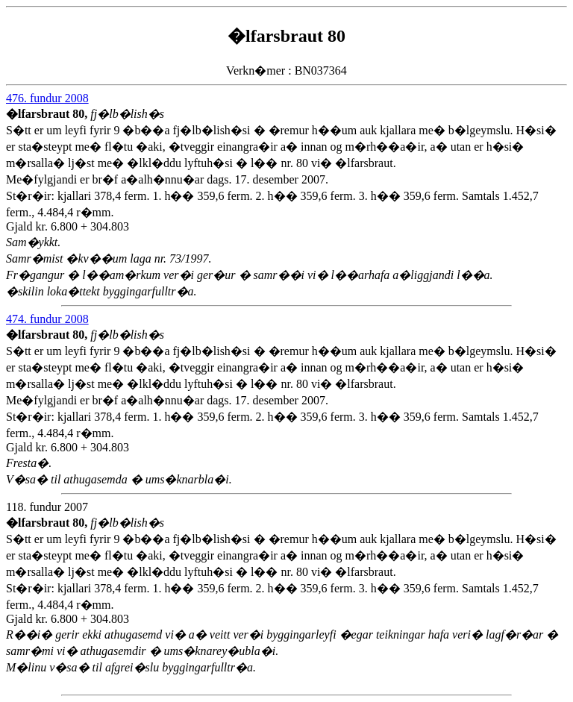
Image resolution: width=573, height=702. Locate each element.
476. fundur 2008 (47, 98)
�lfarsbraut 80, (48, 113)
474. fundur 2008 (47, 319)
